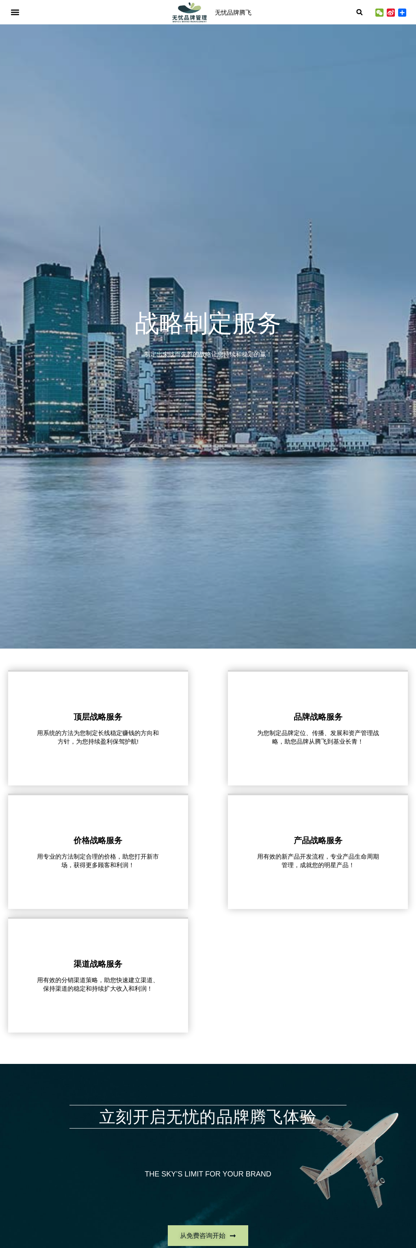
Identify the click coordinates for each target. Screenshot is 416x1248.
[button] (15, 12)
